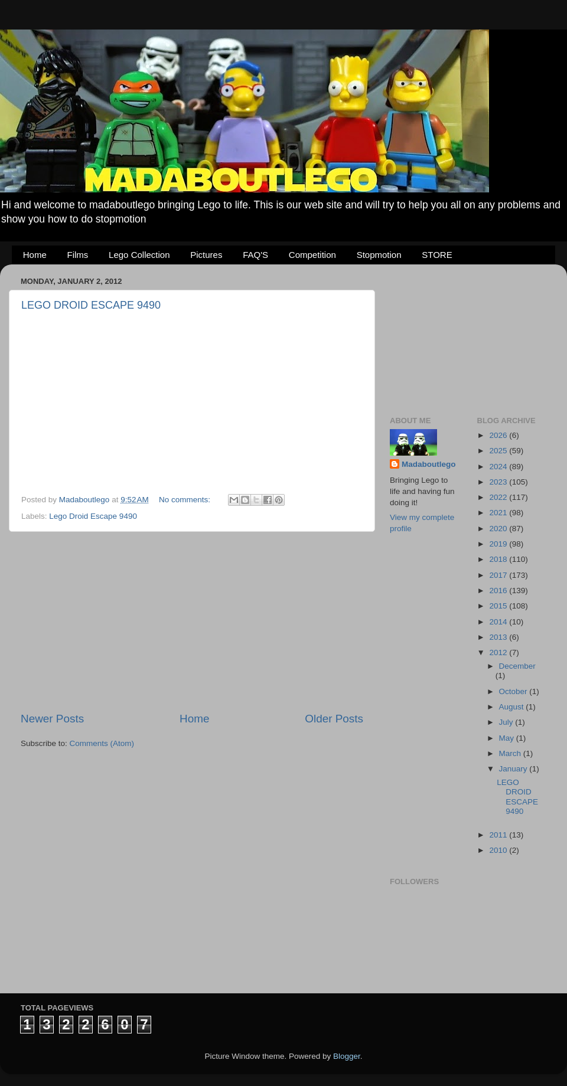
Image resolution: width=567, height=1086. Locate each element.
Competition (312, 255)
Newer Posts (52, 718)
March (511, 753)
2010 (499, 850)
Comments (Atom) (102, 743)
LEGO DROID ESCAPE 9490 (91, 305)
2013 (499, 637)
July (507, 722)
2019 (499, 543)
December (517, 666)
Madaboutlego (429, 464)
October (514, 691)
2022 (499, 497)
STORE (437, 255)
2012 (499, 652)
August (512, 706)
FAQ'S (255, 255)
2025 (499, 450)
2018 (499, 559)
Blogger (346, 1056)
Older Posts (334, 718)
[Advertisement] (192, 621)
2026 (499, 435)
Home (35, 255)
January (514, 768)
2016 (499, 590)
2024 (499, 466)
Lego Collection (139, 255)
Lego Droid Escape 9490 (93, 516)
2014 (499, 621)
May (507, 738)
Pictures (206, 255)
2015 (499, 605)
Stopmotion (379, 255)
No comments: (186, 499)
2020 (499, 528)
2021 (499, 512)
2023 (499, 481)
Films (78, 255)
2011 (499, 834)
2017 (499, 575)
